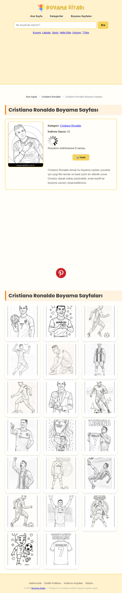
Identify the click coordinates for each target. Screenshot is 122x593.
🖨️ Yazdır (81, 157)
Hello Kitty (65, 32)
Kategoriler (56, 16)
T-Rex (85, 32)
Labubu (46, 32)
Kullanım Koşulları (73, 583)
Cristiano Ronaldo (70, 125)
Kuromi (37, 32)
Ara (103, 25)
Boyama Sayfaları (81, 16)
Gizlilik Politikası (52, 583)
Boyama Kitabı (38, 588)
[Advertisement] (61, 58)
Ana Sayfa (36, 16)
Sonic (55, 32)
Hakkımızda (35, 583)
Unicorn (76, 32)
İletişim (89, 583)
